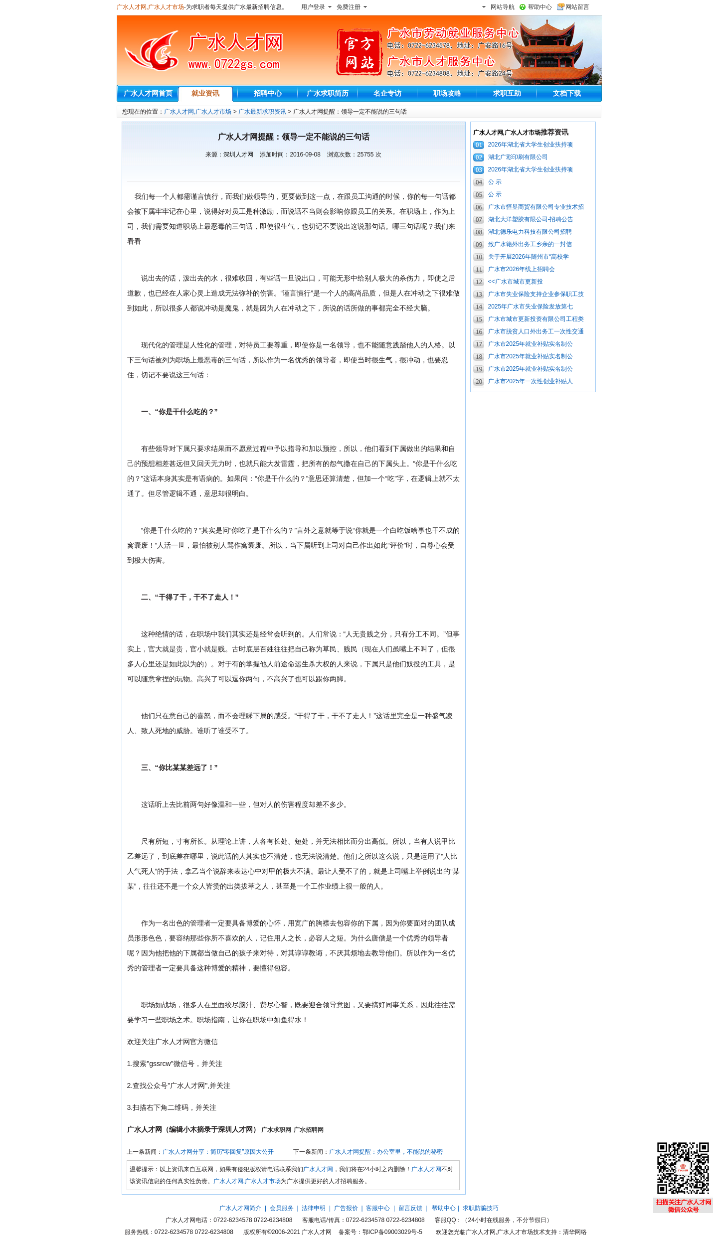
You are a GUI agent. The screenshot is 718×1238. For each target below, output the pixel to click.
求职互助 (507, 93)
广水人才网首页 (148, 93)
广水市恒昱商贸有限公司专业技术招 (536, 206)
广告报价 (346, 1208)
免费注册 (348, 6)
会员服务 (282, 1208)
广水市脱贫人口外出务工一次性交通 (536, 331)
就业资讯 (205, 93)
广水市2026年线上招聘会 (521, 269)
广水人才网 (318, 1169)
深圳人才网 (238, 154)
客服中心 (378, 1208)
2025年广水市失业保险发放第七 (530, 306)
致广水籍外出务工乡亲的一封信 (530, 244)
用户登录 (313, 6)
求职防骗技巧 (481, 1208)
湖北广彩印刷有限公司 (518, 157)
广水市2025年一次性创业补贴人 (530, 381)
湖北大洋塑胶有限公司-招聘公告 (531, 219)
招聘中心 (268, 93)
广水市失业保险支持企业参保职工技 (536, 294)
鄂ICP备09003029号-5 (392, 1232)
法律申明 (314, 1208)
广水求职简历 (328, 93)
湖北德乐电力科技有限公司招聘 (530, 231)
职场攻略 (447, 93)
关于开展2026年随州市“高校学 (528, 256)
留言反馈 (410, 1208)
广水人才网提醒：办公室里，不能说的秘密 (386, 1151)
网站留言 (577, 6)
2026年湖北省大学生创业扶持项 (530, 144)
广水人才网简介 (240, 1208)
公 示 (495, 181)
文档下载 (567, 93)
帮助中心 (540, 6)
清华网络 (575, 1232)
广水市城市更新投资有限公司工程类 (536, 318)
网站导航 (503, 6)
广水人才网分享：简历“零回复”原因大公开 (218, 1151)
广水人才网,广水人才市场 (150, 6)
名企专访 (387, 93)
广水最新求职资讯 (262, 111)
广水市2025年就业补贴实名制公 (530, 343)
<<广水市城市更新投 (515, 281)
